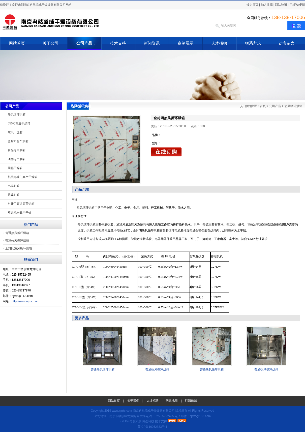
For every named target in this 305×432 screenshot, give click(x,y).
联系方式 (253, 43)
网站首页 (17, 43)
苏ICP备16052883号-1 (152, 427)
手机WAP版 (297, 4)
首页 (263, 106)
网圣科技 (148, 421)
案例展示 (185, 43)
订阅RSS (191, 401)
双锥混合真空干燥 (19, 212)
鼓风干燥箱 (15, 132)
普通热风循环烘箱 (17, 233)
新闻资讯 (152, 43)
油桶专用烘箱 (17, 159)
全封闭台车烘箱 (18, 141)
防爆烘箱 (14, 195)
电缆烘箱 (14, 186)
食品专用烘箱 (17, 150)
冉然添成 (135, 421)
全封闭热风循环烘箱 (18, 248)
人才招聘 (219, 43)
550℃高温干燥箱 (19, 123)
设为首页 (252, 4)
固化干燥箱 (15, 168)
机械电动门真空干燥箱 (22, 177)
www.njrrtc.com (122, 410)
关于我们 (133, 401)
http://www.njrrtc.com (25, 301)
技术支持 (118, 43)
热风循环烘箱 (17, 114)
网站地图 (281, 4)
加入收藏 (267, 4)
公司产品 (84, 43)
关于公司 (51, 43)
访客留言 (287, 43)
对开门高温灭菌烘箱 (21, 203)
